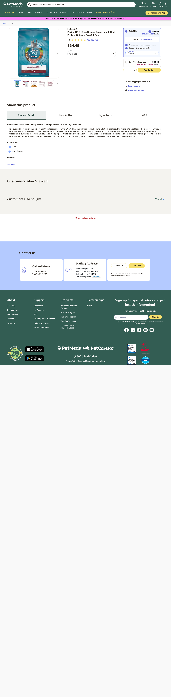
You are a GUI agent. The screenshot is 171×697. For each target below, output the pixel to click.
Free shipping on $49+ (105, 12)
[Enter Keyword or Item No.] (81, 4)
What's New (77, 12)
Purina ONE (72, 28)
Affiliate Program (68, 312)
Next (57, 52)
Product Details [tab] (26, 114)
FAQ (35, 314)
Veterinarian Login (68, 320)
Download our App (156, 13)
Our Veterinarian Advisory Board (68, 326)
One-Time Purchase (135, 61)
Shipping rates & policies (44, 318)
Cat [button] (29, 12)
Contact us (38, 305)
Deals (89, 12)
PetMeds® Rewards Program (69, 306)
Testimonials (12, 314)
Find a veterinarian (42, 326)
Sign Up (155, 316)
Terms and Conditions (86, 360)
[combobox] (91, 53)
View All (159, 198)
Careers (10, 318)
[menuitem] (143, 4)
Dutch (89, 305)
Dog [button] (20, 12)
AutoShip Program (68, 316)
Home (5, 23)
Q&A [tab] (144, 114)
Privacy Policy (71, 360)
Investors (11, 322)
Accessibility (100, 360)
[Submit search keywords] (29, 4)
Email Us (119, 265)
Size (71, 50)
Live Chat (137, 265)
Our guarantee (13, 309)
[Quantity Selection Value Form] (130, 69)
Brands (63, 12)
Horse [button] (38, 12)
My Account (39, 309)
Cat (12, 23)
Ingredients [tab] (105, 114)
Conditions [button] (51, 12)
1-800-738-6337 (39, 273)
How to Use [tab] (65, 114)
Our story (11, 305)
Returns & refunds (41, 322)
